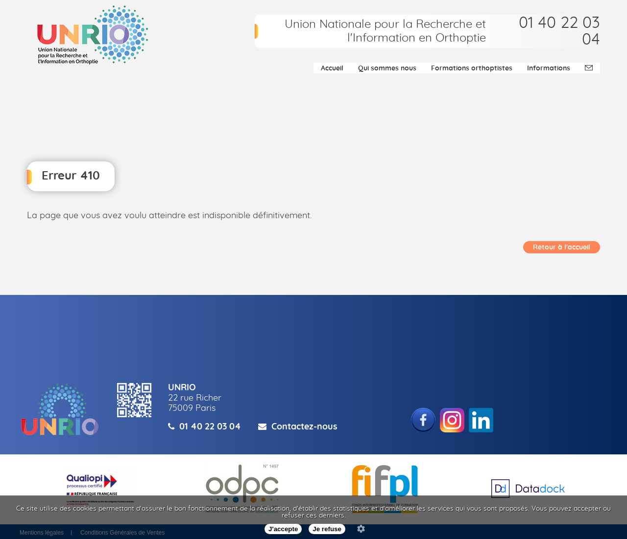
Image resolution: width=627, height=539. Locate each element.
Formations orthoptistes (471, 68)
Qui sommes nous (387, 68)
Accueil (332, 68)
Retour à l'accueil (561, 247)
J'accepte (283, 529)
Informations (548, 68)
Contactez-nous (304, 427)
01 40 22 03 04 (210, 427)
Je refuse (327, 529)
